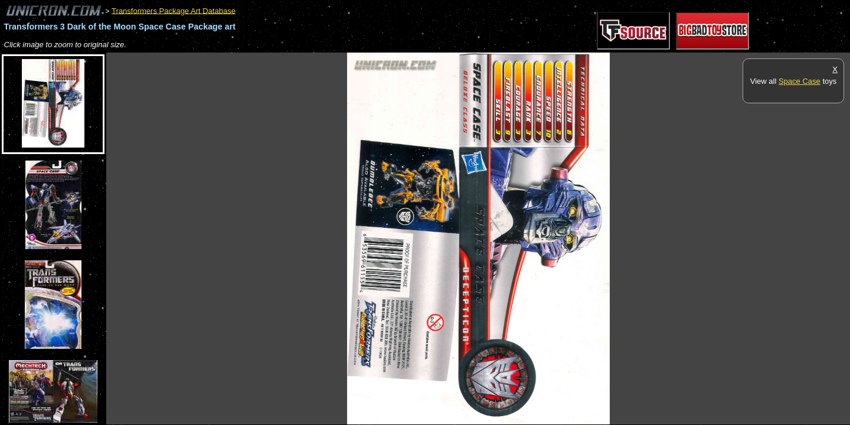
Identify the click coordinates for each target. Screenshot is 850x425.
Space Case (799, 81)
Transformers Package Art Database (174, 10)
